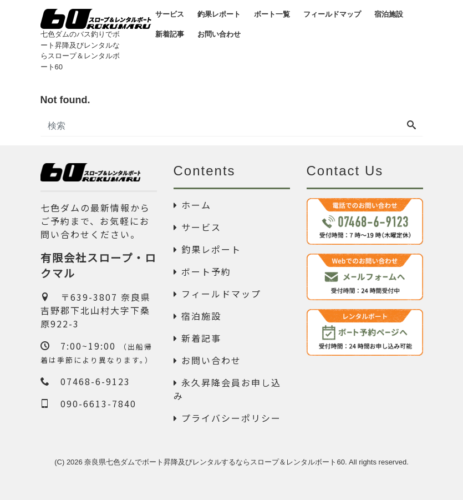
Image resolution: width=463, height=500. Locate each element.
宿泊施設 (197, 315)
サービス (197, 227)
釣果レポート (207, 249)
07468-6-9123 (85, 381)
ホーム (192, 204)
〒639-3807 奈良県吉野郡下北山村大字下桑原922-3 (95, 310)
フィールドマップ (217, 293)
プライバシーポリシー (227, 418)
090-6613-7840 (88, 403)
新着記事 (197, 338)
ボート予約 (202, 271)
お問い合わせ (207, 360)
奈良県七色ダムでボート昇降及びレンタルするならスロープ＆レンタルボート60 (214, 462)
